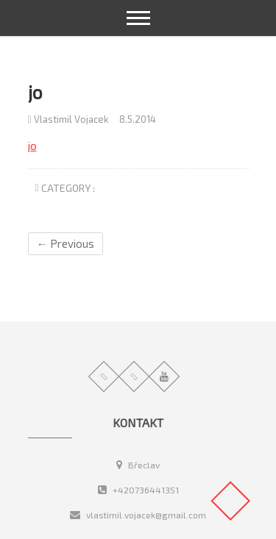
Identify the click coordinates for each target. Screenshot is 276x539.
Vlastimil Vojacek (68, 119)
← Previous (65, 243)
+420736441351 (138, 490)
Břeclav (138, 465)
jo (32, 145)
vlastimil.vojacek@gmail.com (138, 515)
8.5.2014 (137, 119)
